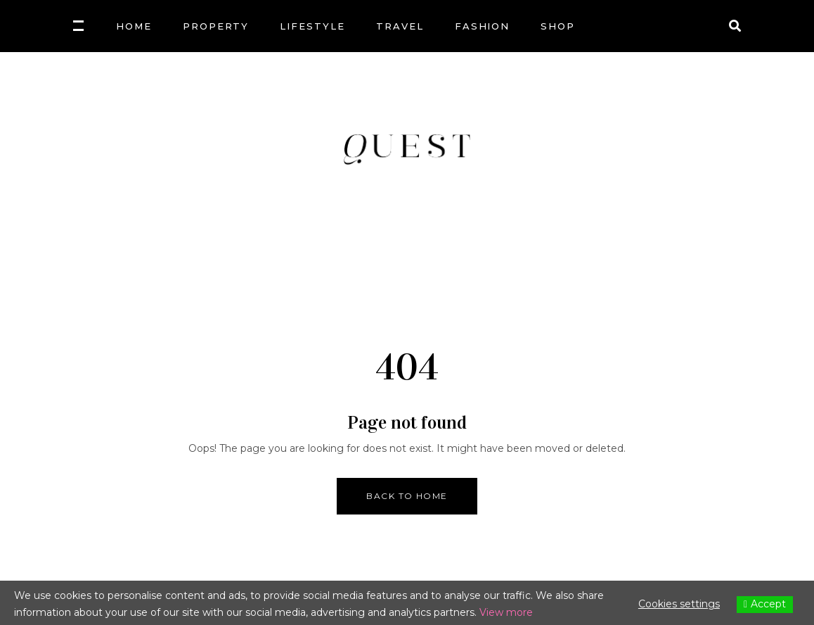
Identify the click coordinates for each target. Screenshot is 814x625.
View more (506, 612)
